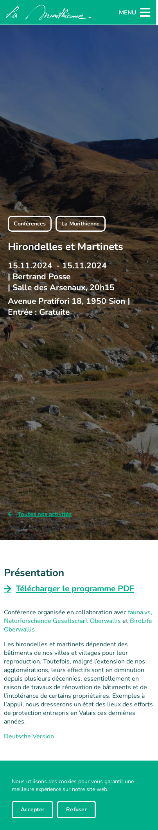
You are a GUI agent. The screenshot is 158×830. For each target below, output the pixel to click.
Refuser (76, 809)
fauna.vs (139, 612)
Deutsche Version (29, 736)
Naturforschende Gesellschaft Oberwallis (62, 621)
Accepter (32, 809)
